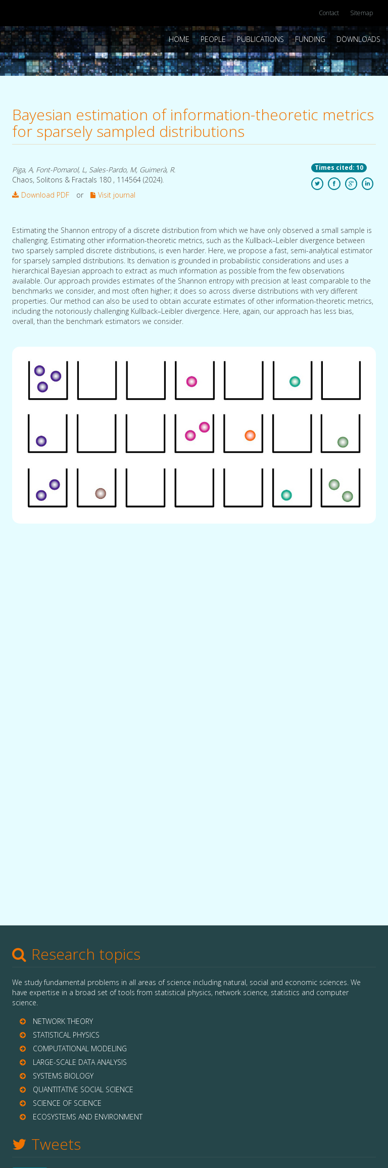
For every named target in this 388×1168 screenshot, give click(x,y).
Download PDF (40, 195)
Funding (310, 39)
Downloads (358, 39)
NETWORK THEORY (63, 1021)
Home (179, 39)
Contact (329, 13)
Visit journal (112, 195)
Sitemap (361, 13)
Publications (260, 39)
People (213, 39)
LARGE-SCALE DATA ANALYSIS (80, 1062)
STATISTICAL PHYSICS (66, 1035)
